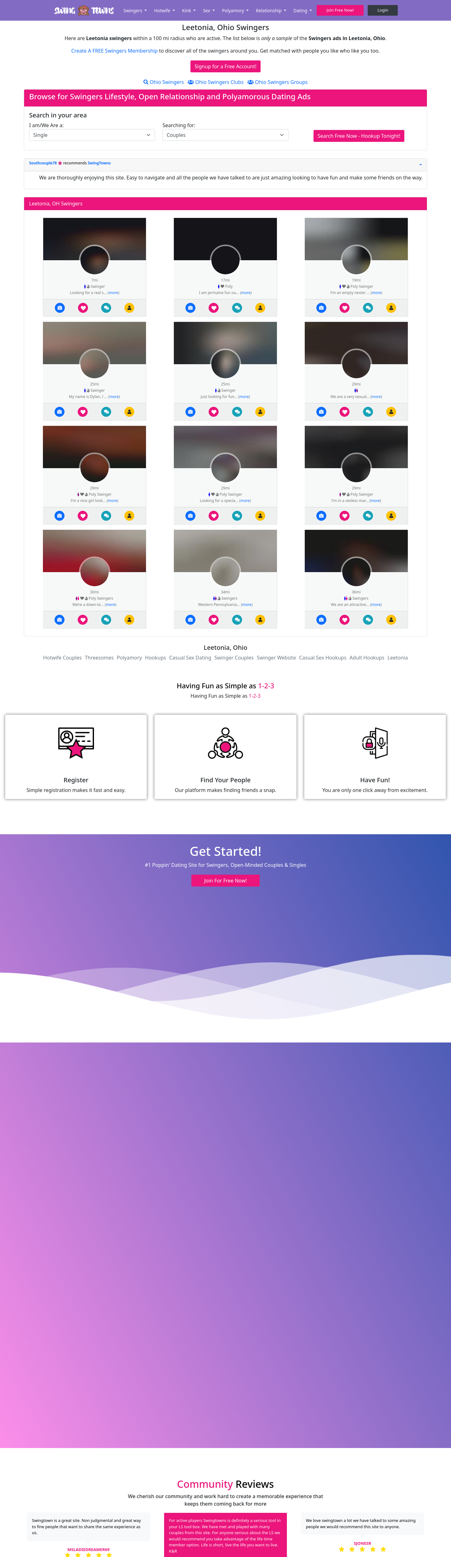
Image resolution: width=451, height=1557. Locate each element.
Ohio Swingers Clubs (216, 82)
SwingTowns (99, 163)
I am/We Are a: (46, 125)
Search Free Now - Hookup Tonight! (359, 135)
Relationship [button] (269, 10)
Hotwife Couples (62, 657)
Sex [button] (207, 10)
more (113, 292)
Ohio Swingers (163, 82)
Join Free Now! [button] (340, 10)
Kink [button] (187, 10)
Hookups (155, 657)
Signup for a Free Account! (225, 66)
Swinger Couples (234, 657)
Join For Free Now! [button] (225, 880)
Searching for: (179, 125)
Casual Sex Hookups (322, 657)
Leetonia (397, 657)
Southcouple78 (43, 163)
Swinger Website (276, 657)
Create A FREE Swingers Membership (115, 50)
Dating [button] (300, 10)
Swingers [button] (133, 10)
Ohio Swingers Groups (277, 82)
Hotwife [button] (162, 10)
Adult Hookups (367, 657)
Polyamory (129, 657)
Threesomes (99, 657)
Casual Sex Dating (190, 657)
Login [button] (382, 10)
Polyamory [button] (233, 10)
